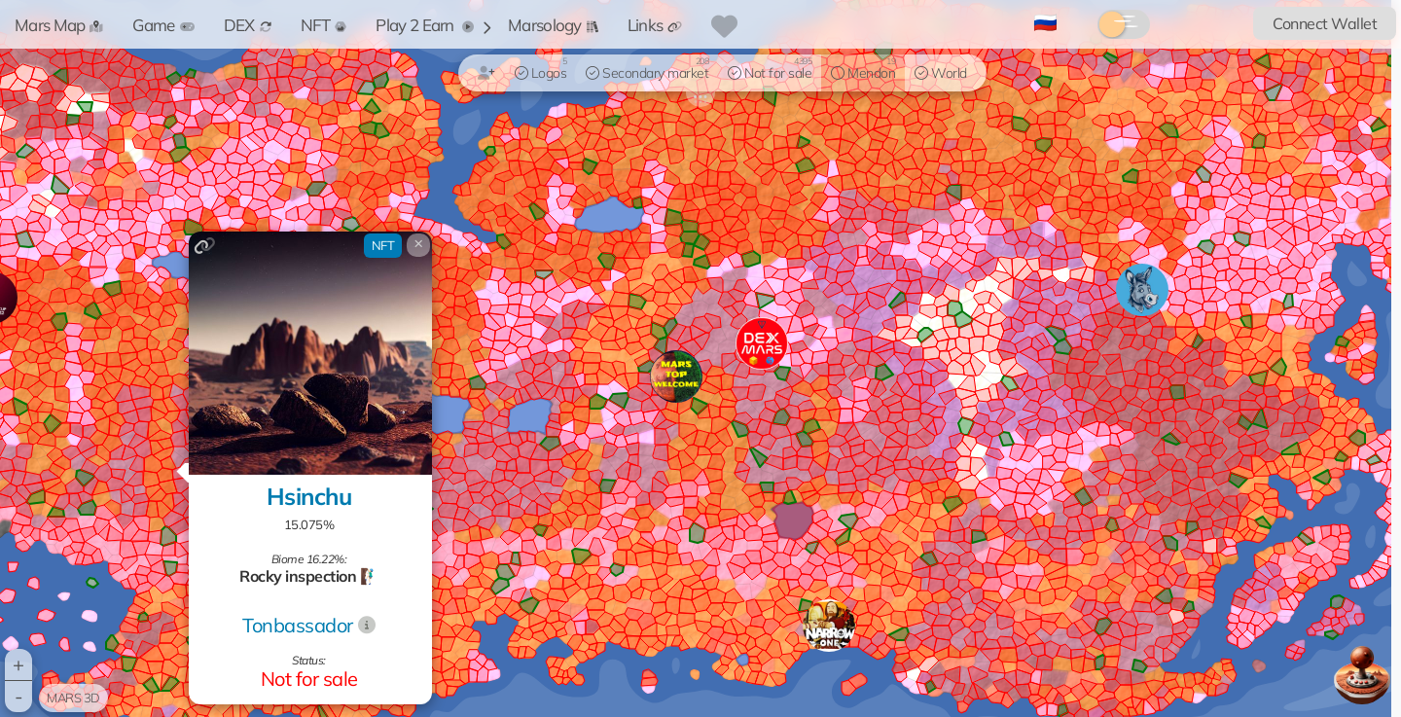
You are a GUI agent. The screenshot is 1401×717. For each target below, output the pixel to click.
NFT (324, 25)
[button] (829, 625)
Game (163, 25)
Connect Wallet (1325, 23)
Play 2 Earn (425, 25)
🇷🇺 (1045, 22)
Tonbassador (297, 625)
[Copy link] (205, 245)
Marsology (553, 25)
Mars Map (59, 25)
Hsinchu (309, 496)
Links (655, 25)
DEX (247, 25)
